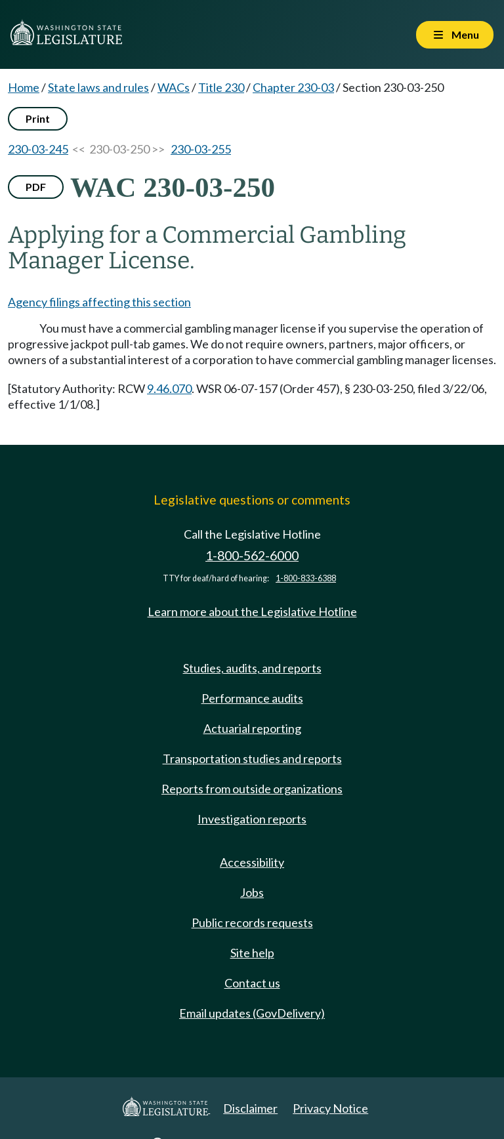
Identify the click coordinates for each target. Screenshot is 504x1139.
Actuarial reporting (252, 728)
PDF (36, 186)
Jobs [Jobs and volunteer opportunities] (252, 892)
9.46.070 (169, 388)
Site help (252, 952)
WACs (174, 87)
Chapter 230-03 (293, 87)
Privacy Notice (330, 1108)
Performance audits (252, 698)
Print (38, 118)
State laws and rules (98, 87)
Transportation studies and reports (252, 758)
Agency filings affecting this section (99, 302)
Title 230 (221, 87)
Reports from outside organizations (252, 788)
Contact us (252, 983)
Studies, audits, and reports (252, 668)
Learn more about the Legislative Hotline (252, 611)
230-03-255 (201, 149)
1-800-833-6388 (306, 578)
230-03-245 (38, 149)
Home (23, 87)
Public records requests (252, 922)
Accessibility (252, 862)
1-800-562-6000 (252, 555)
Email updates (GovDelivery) (252, 1013)
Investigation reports (252, 819)
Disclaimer (250, 1108)
